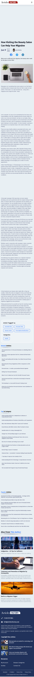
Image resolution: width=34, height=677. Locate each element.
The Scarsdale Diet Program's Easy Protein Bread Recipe (15, 467)
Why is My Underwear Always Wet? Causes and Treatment (15, 423)
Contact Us (17, 666)
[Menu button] (31, 2)
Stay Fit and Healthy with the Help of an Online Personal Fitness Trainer (16, 360)
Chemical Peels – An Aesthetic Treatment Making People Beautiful (17, 453)
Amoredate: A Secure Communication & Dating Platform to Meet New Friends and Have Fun (17, 507)
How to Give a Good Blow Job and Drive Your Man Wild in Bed (15, 526)
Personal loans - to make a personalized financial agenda (15, 368)
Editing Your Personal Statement (9, 371)
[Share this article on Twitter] (17, 55)
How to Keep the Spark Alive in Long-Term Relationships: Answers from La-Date (16, 511)
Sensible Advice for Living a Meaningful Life (12, 430)
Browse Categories (20, 663)
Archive (3, 666)
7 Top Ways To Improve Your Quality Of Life (12, 456)
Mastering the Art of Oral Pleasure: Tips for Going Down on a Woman (17, 518)
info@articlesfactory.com (10, 622)
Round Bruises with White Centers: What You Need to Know (15, 427)
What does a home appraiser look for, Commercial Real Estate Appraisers (16, 355)
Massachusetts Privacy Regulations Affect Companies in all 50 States (16, 364)
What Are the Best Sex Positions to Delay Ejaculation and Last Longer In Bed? (16, 446)
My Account (4, 663)
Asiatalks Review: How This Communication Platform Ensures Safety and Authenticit (16, 515)
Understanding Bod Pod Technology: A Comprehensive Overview (16, 459)
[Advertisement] (17, 16)
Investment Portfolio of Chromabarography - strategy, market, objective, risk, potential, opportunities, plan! (15, 496)
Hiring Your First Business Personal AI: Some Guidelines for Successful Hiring (17, 387)
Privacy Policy (28, 672)
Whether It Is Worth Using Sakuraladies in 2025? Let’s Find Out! (15, 521)
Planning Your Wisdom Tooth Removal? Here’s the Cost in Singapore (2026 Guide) (15, 438)
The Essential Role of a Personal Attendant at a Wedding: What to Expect (17, 350)
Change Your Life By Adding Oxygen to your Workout (14, 433)
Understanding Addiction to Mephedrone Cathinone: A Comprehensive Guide (14, 416)
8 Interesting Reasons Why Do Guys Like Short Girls (13, 500)
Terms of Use (19, 672)
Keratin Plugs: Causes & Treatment (10, 449)
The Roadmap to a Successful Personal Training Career (14, 383)
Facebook (5, 672)
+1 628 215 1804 (7, 618)
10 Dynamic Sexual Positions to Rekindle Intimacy (12, 523)
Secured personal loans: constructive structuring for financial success (16, 379)
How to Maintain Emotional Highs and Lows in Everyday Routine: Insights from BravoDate (15, 503)
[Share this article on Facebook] (11, 55)
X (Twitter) (12, 672)
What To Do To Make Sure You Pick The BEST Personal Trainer (16, 375)
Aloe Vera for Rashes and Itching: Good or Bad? (13, 441)
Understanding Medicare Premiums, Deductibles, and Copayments (17, 420)
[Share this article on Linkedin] (23, 55)
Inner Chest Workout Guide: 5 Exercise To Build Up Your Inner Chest (16, 464)
